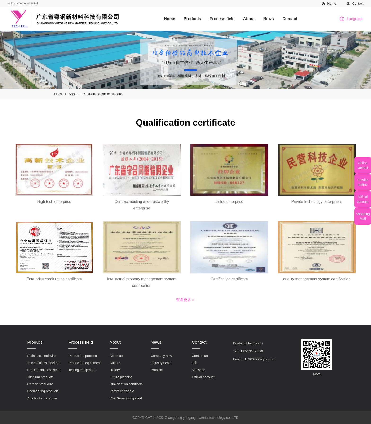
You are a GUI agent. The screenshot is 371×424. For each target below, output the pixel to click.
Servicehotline (362, 182)
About (249, 19)
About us (75, 94)
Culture (115, 363)
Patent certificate (122, 391)
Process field (222, 19)
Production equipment (84, 363)
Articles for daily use (42, 398)
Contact (357, 3)
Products (192, 19)
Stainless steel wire (41, 356)
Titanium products (40, 377)
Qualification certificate (104, 94)
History (115, 370)
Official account (203, 377)
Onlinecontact (362, 165)
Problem (157, 370)
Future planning (121, 377)
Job (194, 363)
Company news (162, 356)
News (268, 19)
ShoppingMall (363, 216)
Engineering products (42, 391)
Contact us (200, 356)
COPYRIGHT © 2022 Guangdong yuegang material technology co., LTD (185, 418)
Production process (82, 356)
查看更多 (183, 301)
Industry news (161, 363)
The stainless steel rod (43, 363)
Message (198, 370)
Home (331, 3)
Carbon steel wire (40, 384)
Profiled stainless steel (43, 370)
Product (34, 342)
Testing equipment (81, 370)
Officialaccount (362, 199)
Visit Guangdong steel (126, 398)
